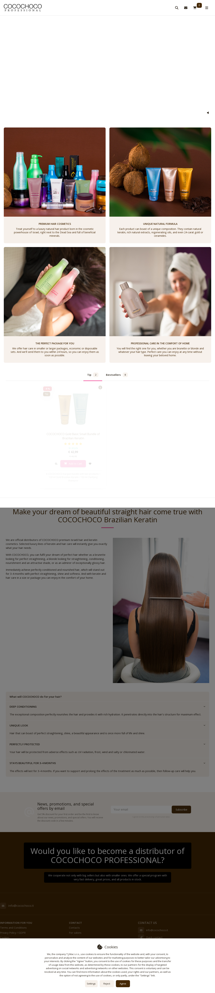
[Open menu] (206, 7)
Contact (75, 922)
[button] (208, 112)
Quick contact (154, 937)
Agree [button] (123, 983)
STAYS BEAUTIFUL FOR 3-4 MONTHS (107, 763)
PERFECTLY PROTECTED (107, 744)
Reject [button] (106, 983)
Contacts (74, 927)
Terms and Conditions (13, 927)
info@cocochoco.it (21, 905)
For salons (75, 932)
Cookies (4, 937)
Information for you (16, 922)
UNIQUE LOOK (107, 725)
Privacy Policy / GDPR (13, 932)
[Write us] (141, 937)
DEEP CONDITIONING (107, 706)
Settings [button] (91, 983)
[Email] (3, 906)
